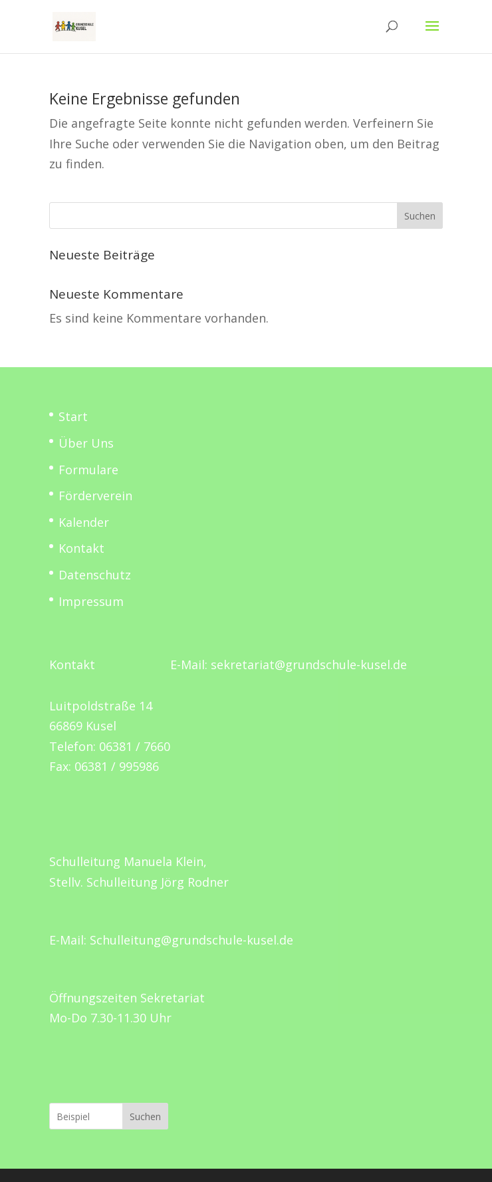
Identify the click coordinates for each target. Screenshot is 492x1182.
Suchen (419, 216)
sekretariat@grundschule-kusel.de (309, 664)
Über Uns (86, 443)
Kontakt (81, 548)
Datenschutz (95, 575)
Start (73, 416)
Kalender (84, 522)
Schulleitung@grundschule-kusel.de (191, 940)
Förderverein (95, 496)
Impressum (91, 601)
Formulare (88, 470)
